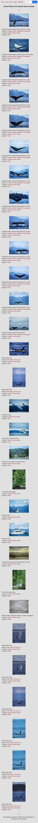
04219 (9, 136)
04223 (9, 186)
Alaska (18, 33)
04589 (9, 595)
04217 (9, 34)
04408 (9, 778)
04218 (9, 110)
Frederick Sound (11, 33)
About (7, 2)
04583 (9, 565)
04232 (9, 313)
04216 (9, 85)
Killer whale (10, 359)
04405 (9, 395)
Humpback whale (11, 31)
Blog (11, 2)
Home (3, 2)
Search (15, 2)
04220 (9, 161)
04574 (9, 418)
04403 (9, 651)
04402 (9, 363)
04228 (9, 237)
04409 (9, 809)
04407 (9, 746)
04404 (9, 682)
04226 (9, 211)
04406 (9, 714)
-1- (18, 10)
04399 (9, 338)
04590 (9, 619)
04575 (9, 442)
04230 (9, 262)
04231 (9, 287)
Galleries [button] (20, 2)
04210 (9, 60)
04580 (9, 519)
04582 (9, 542)
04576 (9, 465)
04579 (9, 495)
